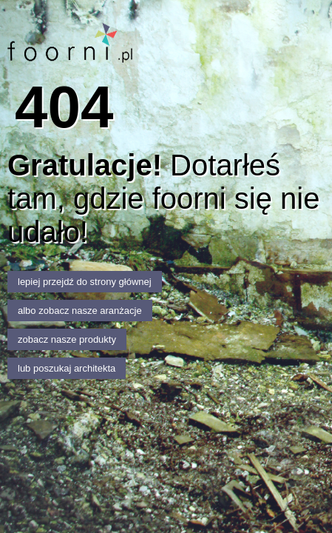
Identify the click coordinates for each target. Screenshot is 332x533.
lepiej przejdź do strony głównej (85, 281)
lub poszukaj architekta (66, 368)
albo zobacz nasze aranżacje (80, 310)
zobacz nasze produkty (67, 339)
